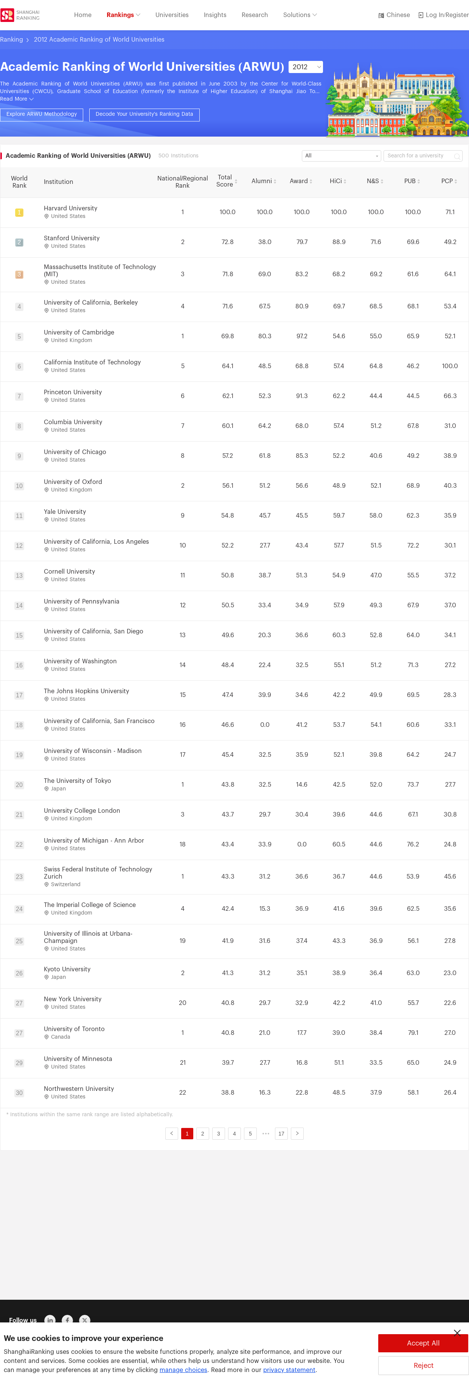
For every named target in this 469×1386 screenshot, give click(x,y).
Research (255, 15)
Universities (172, 15)
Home (83, 15)
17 (281, 1134)
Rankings (123, 15)
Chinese (394, 15)
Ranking (11, 40)
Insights (215, 15)
